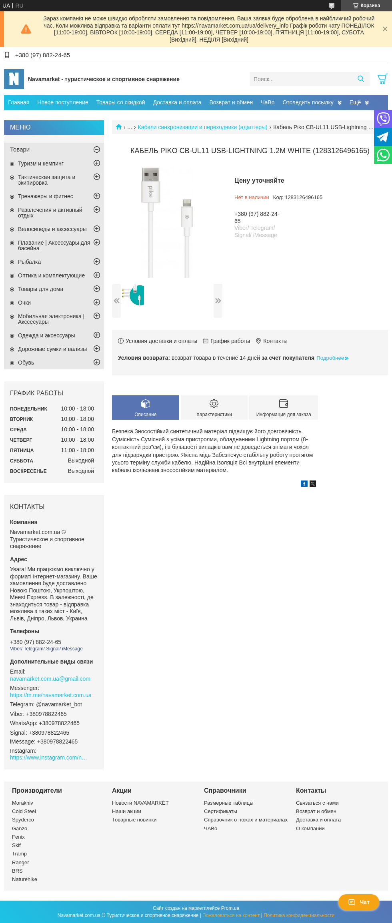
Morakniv (22, 803)
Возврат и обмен (231, 102)
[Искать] (361, 79)
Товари (20, 149)
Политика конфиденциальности (299, 915)
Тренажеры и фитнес (45, 196)
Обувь (26, 362)
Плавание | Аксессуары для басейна (54, 245)
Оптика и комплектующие (51, 275)
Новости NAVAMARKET (140, 803)
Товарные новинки (134, 820)
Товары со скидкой (120, 102)
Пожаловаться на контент (231, 915)
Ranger (20, 862)
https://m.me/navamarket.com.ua (51, 695)
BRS (17, 871)
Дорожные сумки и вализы (52, 349)
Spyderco (23, 820)
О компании (310, 828)
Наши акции (126, 811)
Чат (359, 902)
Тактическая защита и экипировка (46, 180)
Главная (18, 102)
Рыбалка (29, 262)
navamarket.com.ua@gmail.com (50, 679)
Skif (16, 845)
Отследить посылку (307, 102)
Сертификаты (220, 811)
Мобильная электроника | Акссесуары (51, 319)
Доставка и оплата (177, 102)
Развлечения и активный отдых (50, 213)
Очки (24, 302)
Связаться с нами (317, 803)
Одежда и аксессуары (46, 335)
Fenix (18, 837)
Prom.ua (230, 908)
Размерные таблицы (229, 803)
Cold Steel (24, 811)
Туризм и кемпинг (41, 163)
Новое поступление (62, 102)
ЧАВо (210, 828)
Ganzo (19, 828)
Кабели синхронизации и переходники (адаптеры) (203, 127)
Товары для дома (40, 289)
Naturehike (24, 879)
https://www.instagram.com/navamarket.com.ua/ (50, 757)
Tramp (19, 854)
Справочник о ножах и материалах (246, 820)
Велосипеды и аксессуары (52, 229)
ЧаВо (267, 102)
